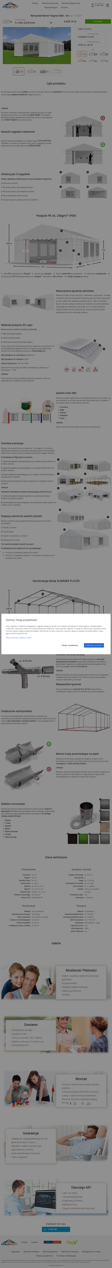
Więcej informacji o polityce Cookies (19, 638)
